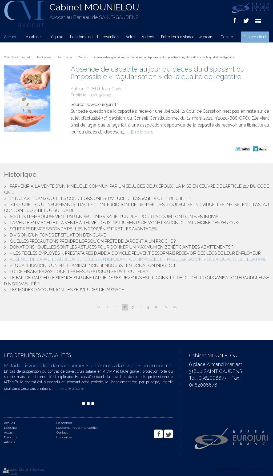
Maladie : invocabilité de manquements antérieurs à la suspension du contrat (88, 365)
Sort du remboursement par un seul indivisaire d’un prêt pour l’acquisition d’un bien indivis (114, 216)
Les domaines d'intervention (94, 37)
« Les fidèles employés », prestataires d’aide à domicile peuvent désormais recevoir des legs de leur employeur (135, 253)
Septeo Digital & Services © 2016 (26, 472)
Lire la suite (142, 132)
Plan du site (256, 469)
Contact (227, 37)
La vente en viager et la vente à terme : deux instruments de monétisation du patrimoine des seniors (124, 222)
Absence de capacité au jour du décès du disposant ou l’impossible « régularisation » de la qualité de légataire (164, 57)
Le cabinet (33, 37)
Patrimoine (65, 57)
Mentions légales (230, 469)
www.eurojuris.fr (102, 104)
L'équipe (56, 37)
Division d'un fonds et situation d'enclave (58, 235)
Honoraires (64, 437)
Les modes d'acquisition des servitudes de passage (67, 289)
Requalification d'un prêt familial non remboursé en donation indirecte (93, 265)
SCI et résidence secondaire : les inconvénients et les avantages (83, 228)
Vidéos (148, 37)
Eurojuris (10, 437)
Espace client (254, 37)
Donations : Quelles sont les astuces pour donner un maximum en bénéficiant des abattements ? (122, 247)
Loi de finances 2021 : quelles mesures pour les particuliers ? (79, 271)
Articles (9, 442)
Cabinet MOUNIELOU (94, 7)
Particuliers (44, 57)
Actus (130, 37)
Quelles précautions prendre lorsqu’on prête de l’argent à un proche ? (93, 241)
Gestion (82, 57)
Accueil (10, 37)
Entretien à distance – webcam (187, 37)
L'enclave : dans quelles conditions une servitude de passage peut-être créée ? (100, 198)
